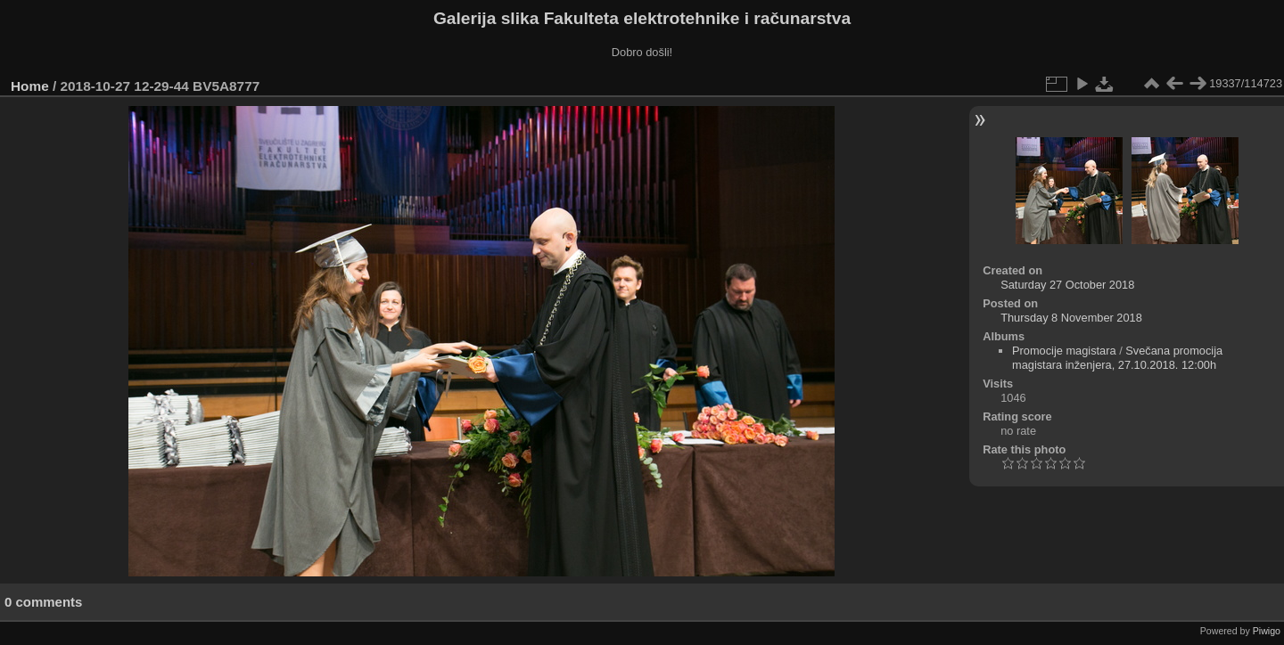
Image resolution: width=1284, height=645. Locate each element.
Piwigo (1266, 630)
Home (30, 86)
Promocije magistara (1064, 350)
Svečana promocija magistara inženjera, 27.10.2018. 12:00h (1117, 357)
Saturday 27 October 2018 (1067, 284)
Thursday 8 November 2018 (1071, 317)
